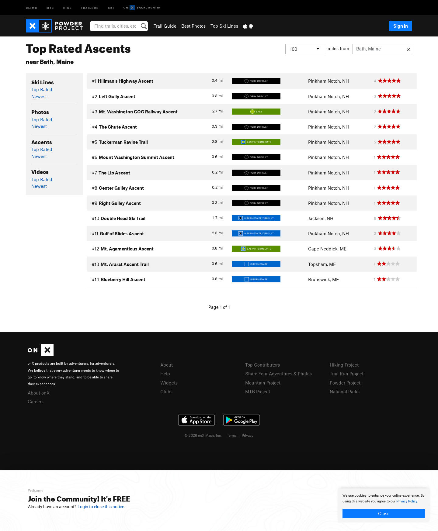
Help (165, 373)
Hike (67, 7)
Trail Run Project (346, 373)
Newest (39, 96)
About (166, 364)
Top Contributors (262, 364)
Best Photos (193, 26)
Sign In (400, 26)
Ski (111, 7)
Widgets (169, 382)
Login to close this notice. (101, 506)
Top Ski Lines (224, 26)
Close (384, 513)
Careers (35, 401)
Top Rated (41, 89)
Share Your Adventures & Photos (278, 373)
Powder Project (345, 382)
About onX (39, 392)
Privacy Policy (406, 501)
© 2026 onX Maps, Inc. (203, 435)
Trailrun (90, 7)
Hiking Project (344, 364)
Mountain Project (262, 382)
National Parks (345, 391)
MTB (50, 7)
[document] (383, 505)
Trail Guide (165, 26)
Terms (232, 435)
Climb (31, 7)
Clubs (166, 391)
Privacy (247, 435)
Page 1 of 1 (219, 307)
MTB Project (257, 391)
